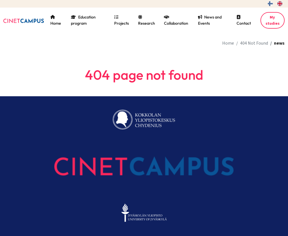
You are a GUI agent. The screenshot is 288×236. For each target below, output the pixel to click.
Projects (121, 20)
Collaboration (176, 20)
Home (55, 20)
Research (146, 20)
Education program (83, 20)
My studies (273, 20)
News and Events (210, 20)
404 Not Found (254, 43)
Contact (244, 20)
